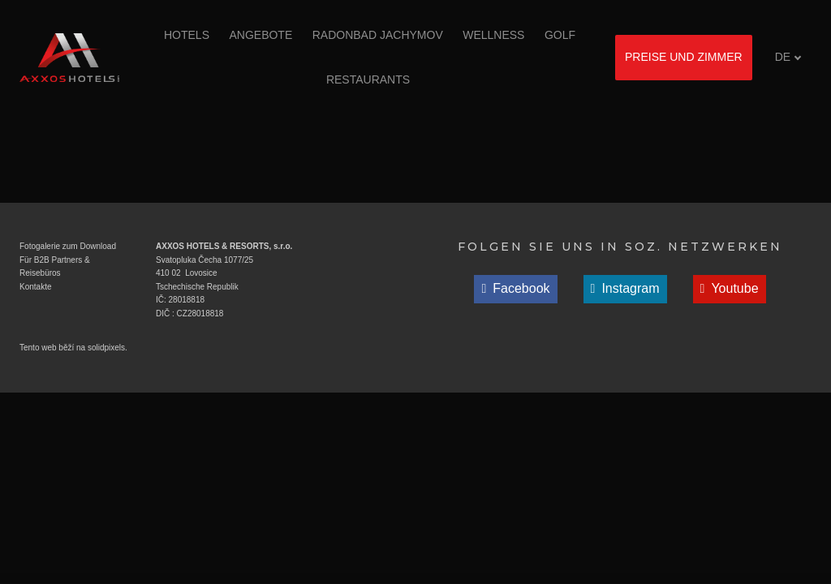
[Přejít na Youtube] (729, 289)
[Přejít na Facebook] (515, 289)
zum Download (88, 246)
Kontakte (35, 286)
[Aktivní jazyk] (788, 57)
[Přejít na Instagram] (625, 289)
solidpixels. (107, 347)
